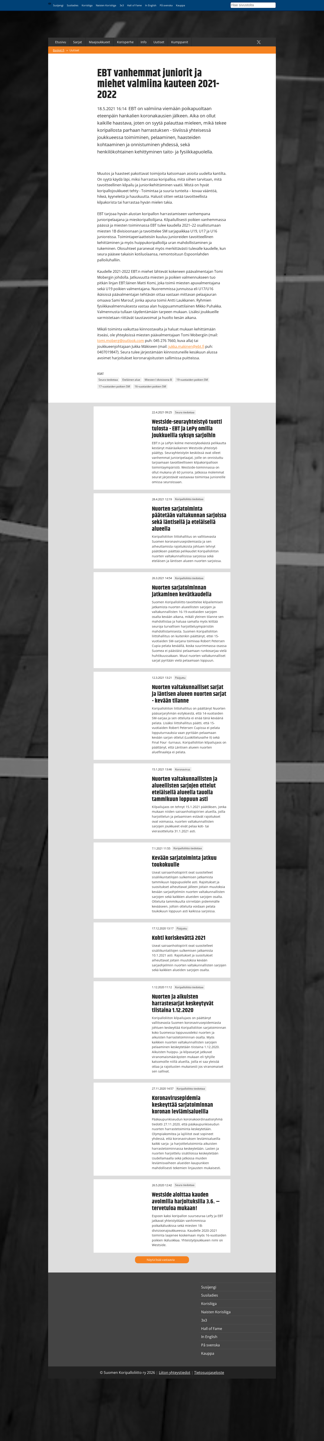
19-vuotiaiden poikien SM (192, 380)
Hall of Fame (134, 5)
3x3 (122, 5)
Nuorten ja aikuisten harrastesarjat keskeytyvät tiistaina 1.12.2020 (183, 1003)
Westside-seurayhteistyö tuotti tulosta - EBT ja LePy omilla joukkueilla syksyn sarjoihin (187, 428)
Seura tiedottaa (108, 380)
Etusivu (60, 42)
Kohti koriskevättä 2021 (178, 938)
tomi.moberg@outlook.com (120, 340)
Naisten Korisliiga (106, 5)
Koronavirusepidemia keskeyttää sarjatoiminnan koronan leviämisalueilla (182, 1104)
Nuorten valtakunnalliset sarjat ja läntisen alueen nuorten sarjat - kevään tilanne (189, 694)
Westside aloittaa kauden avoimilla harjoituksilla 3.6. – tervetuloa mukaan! (186, 1201)
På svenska (166, 5)
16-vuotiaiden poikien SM (150, 386)
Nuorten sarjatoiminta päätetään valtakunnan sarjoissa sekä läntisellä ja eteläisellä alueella (189, 519)
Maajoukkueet (99, 42)
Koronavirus (182, 769)
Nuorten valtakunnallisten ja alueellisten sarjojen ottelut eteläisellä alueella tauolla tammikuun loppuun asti (184, 789)
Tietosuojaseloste (209, 1372)
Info (143, 42)
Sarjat (77, 42)
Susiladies (72, 5)
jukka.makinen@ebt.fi (186, 346)
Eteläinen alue (131, 380)
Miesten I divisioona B (158, 380)
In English (150, 5)
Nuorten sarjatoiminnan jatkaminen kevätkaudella (182, 591)
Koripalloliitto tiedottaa (189, 499)
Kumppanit (179, 42)
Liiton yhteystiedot (174, 1372)
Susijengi (58, 5)
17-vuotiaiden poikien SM (114, 386)
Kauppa (180, 5)
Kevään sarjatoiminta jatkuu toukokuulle (184, 861)
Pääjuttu (180, 678)
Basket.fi (58, 50)
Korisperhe (125, 42)
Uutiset (158, 42)
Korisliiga (87, 5)
